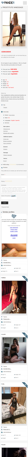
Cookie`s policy (14, 231)
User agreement (14, 227)
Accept (14, 235)
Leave (14, 238)
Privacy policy (14, 229)
